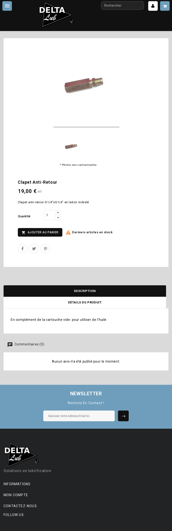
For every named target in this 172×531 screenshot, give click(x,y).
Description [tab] (85, 291)
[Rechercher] (122, 5)
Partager (22, 248)
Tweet (34, 248)
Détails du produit (85, 302)
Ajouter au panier (40, 232)
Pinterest (45, 248)
